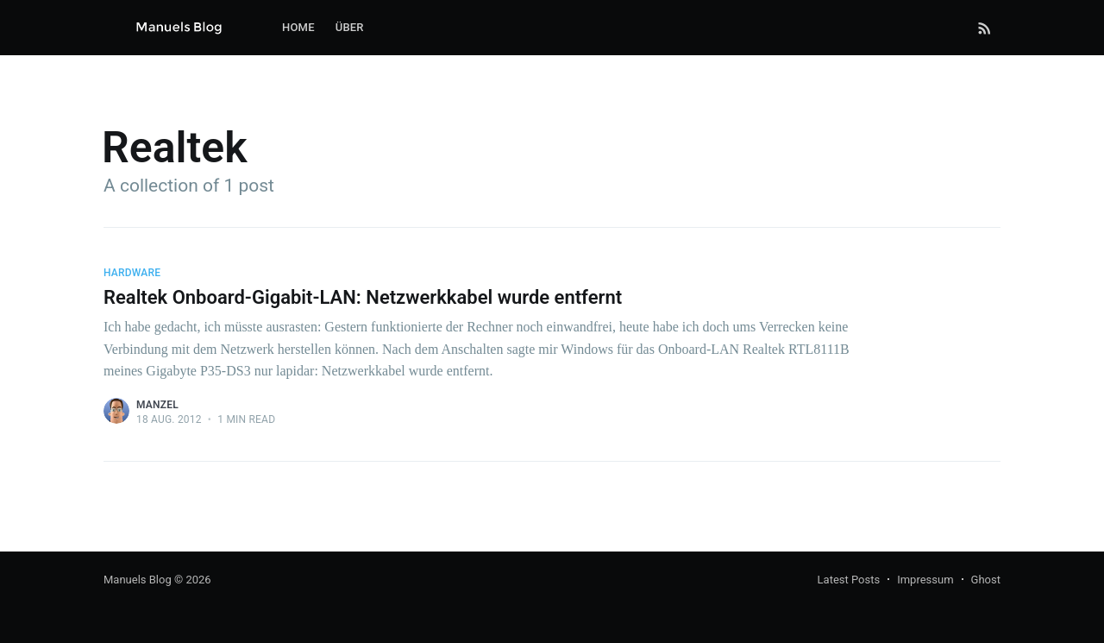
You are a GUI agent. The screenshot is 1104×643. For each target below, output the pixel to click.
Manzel (157, 405)
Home (298, 27)
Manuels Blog (138, 579)
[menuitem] (298, 28)
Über (350, 27)
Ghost (985, 579)
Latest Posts (849, 579)
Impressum (925, 579)
